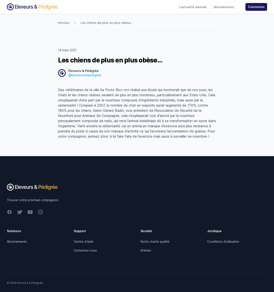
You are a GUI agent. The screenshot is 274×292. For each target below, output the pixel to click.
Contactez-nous (85, 250)
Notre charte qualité (155, 241)
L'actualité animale (193, 7)
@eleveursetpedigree (84, 75)
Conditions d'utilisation (223, 241)
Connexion (256, 7)
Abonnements (224, 7)
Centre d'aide (83, 241)
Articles (63, 23)
